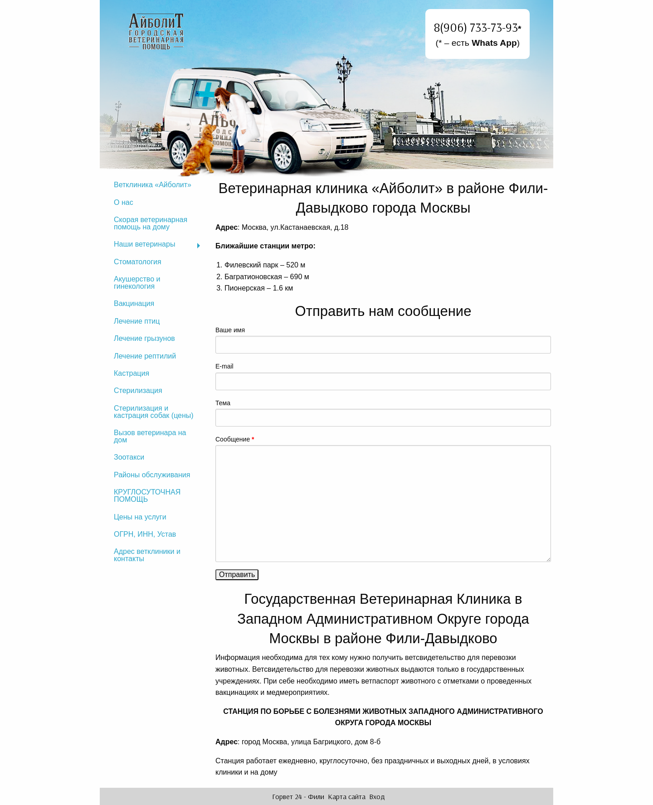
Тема (222, 403)
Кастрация (131, 373)
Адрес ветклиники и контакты (147, 555)
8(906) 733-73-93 (476, 27)
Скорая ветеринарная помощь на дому (150, 223)
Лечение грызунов (144, 338)
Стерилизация (138, 390)
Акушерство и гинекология (137, 282)
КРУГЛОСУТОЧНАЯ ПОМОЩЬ (147, 495)
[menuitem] (156, 185)
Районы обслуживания (152, 475)
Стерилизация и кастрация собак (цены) (154, 411)
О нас (123, 202)
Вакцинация (134, 303)
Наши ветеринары (144, 244)
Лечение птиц (137, 321)
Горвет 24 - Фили (298, 796)
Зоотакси (129, 457)
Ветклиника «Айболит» (152, 185)
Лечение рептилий (145, 356)
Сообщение (234, 439)
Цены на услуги (140, 517)
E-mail (224, 366)
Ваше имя (230, 330)
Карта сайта (346, 796)
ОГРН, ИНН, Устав (145, 534)
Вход (377, 796)
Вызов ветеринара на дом (150, 436)
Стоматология (137, 262)
